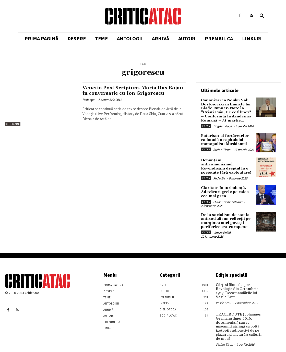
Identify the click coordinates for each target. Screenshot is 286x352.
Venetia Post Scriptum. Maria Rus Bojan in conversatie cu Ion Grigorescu (133, 90)
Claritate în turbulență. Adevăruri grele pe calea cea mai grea (224, 188)
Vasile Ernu (223, 298)
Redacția (88, 100)
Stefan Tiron (221, 149)
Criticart (12, 124)
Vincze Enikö (222, 229)
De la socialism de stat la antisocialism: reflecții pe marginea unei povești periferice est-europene (225, 217)
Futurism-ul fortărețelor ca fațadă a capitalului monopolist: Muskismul (227, 139)
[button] (262, 16)
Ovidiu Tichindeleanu (227, 198)
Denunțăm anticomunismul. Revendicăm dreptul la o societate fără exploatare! (227, 164)
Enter (206, 125)
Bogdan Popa (222, 126)
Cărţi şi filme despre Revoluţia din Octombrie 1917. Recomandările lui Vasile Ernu (236, 287)
